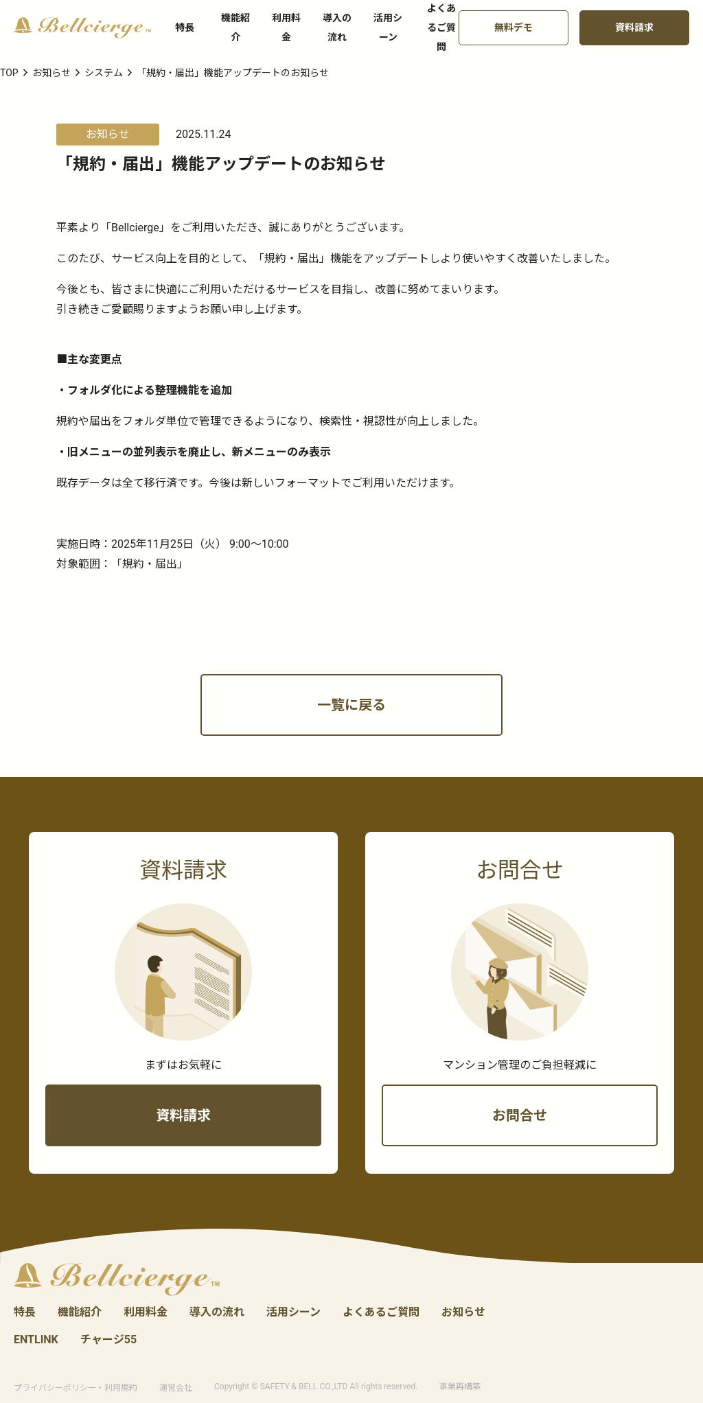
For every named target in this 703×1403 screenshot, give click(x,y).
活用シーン (387, 27)
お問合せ (519, 1138)
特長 (184, 27)
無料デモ (513, 27)
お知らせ (463, 1313)
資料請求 (634, 27)
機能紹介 (235, 27)
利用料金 (286, 27)
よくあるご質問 (381, 1313)
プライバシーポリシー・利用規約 (75, 1388)
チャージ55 (108, 1340)
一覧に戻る (351, 728)
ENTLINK (36, 1340)
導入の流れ (337, 27)
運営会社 (175, 1388)
